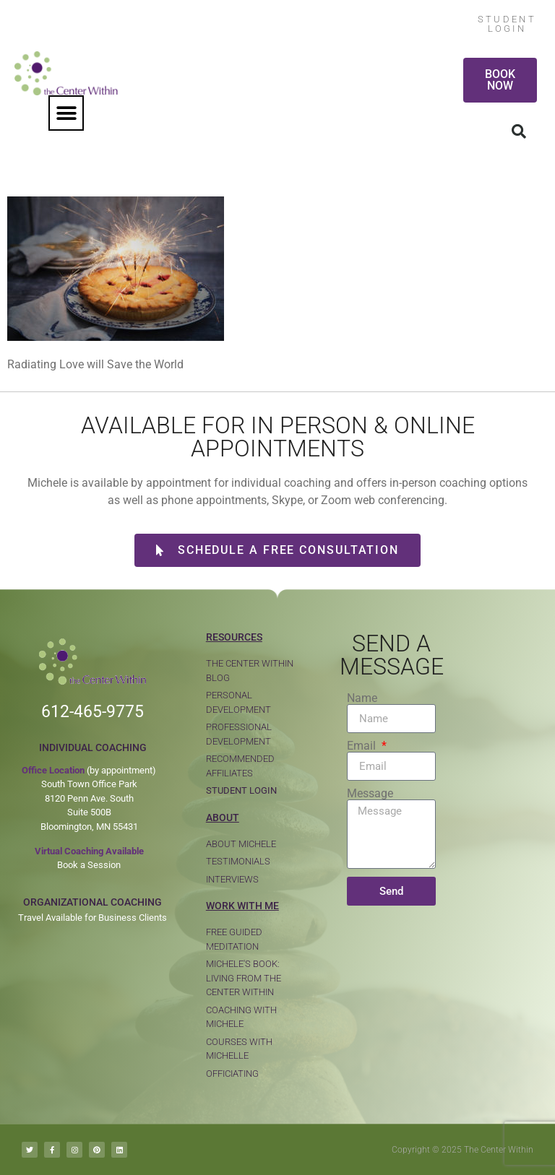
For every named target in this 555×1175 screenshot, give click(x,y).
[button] (66, 113)
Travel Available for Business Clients (92, 917)
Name (362, 698)
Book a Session (89, 864)
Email (363, 746)
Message (370, 793)
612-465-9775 (92, 711)
